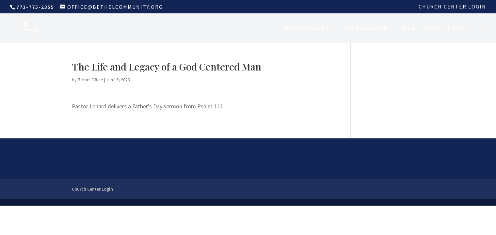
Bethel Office (90, 80)
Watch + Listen (444, 29)
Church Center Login (452, 7)
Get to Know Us (307, 29)
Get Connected (365, 29)
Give (408, 29)
